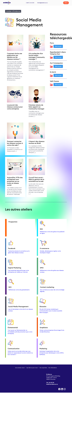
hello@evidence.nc (42, 2)
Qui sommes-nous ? (20, 367)
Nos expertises (43, 367)
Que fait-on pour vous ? (32, 367)
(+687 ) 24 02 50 (30, 2)
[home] (7, 3)
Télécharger (58, 46)
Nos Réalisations (52, 367)
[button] (66, 2)
